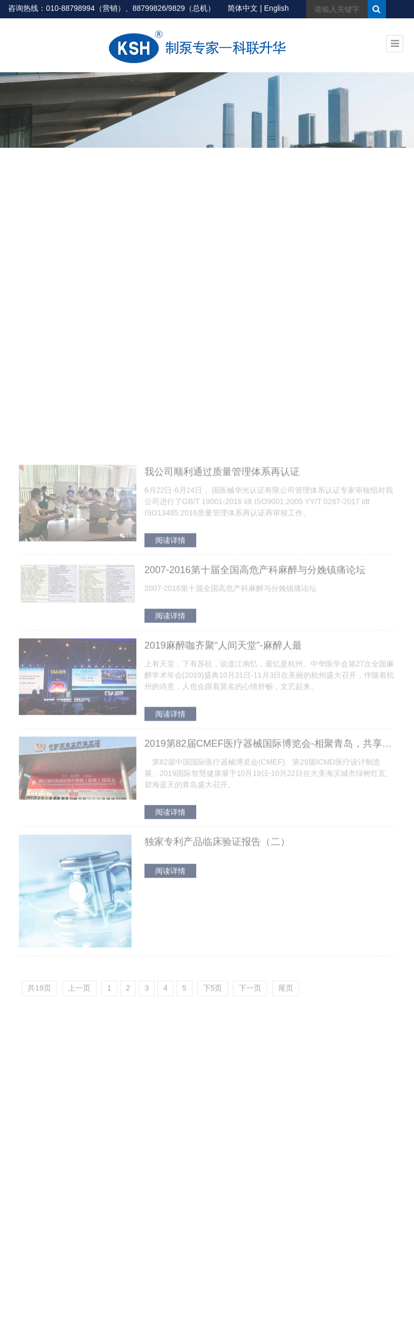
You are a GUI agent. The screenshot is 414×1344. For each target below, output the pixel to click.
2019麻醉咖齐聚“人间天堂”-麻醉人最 (223, 853)
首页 (361, 172)
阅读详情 (170, 748)
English (276, 8)
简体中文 (242, 8)
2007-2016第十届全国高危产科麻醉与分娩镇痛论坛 (254, 778)
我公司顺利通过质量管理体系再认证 (222, 680)
